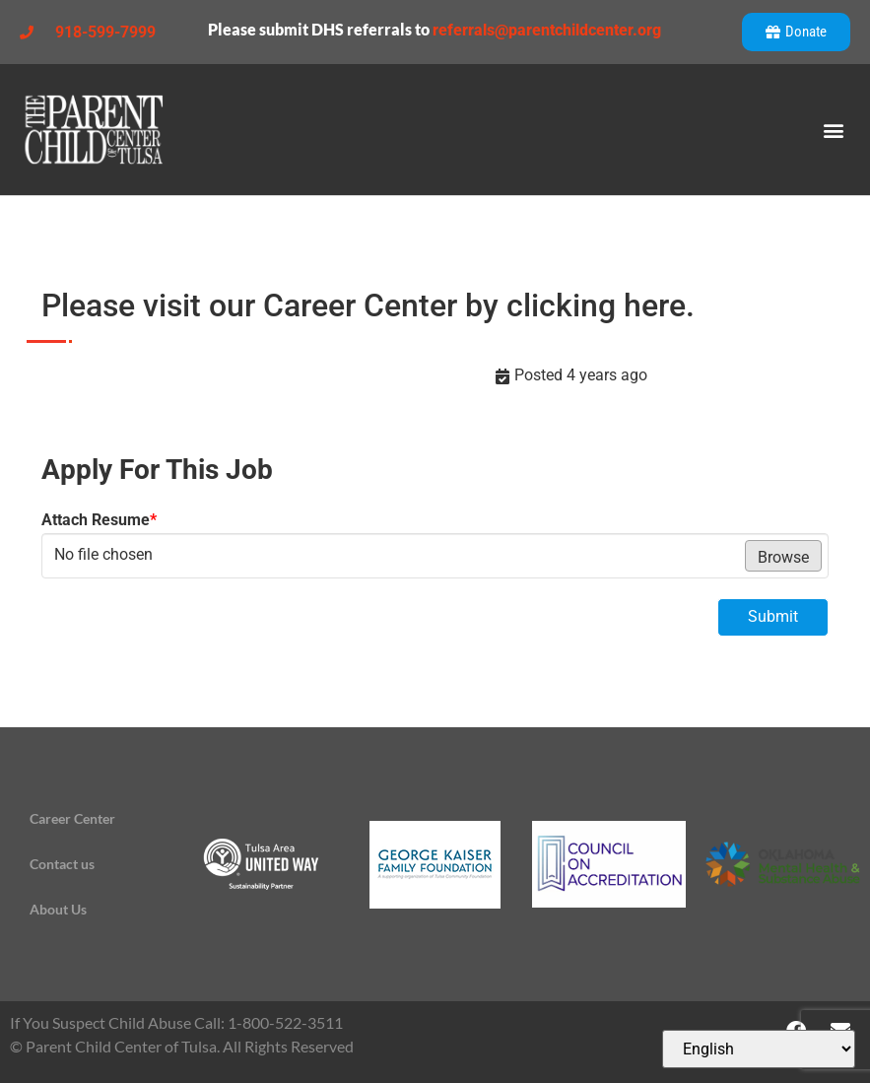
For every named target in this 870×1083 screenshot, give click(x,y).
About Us (58, 909)
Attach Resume (99, 520)
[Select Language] (758, 1049)
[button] (834, 129)
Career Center (72, 818)
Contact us (62, 863)
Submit (773, 616)
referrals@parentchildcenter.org (547, 30)
